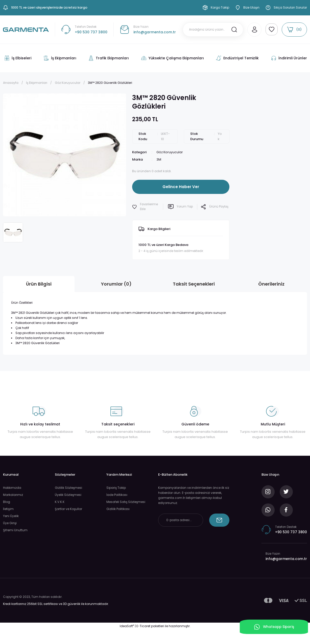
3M (158, 159)
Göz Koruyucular (169, 152)
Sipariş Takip (116, 488)
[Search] (211, 29)
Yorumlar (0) (116, 284)
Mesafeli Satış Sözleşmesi (125, 502)
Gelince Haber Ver (180, 186)
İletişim (8, 509)
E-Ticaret (143, 632)
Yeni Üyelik (11, 516)
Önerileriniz (271, 284)
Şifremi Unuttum (15, 530)
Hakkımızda (12, 488)
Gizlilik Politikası (118, 509)
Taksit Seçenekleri (194, 284)
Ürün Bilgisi (39, 284)
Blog (6, 502)
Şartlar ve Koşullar (68, 509)
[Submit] (219, 520)
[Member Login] (252, 29)
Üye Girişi (10, 523)
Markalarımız (13, 495)
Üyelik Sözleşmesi (68, 495)
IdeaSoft (127, 632)
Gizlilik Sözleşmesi (68, 488)
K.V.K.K (59, 502)
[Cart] (294, 29)
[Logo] (26, 29)
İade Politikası (116, 495)
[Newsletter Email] (180, 520)
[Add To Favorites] (146, 207)
